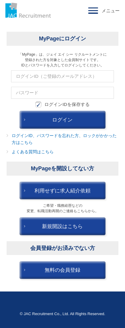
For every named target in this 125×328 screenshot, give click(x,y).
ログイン (62, 120)
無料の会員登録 (62, 270)
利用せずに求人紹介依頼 (62, 191)
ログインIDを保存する (62, 104)
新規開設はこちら (62, 226)
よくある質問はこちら (33, 151)
